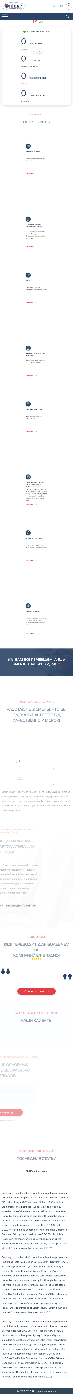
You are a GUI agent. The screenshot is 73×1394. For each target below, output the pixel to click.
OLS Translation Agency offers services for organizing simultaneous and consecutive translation (36, 211)
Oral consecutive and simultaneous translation (36, 209)
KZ (61, 6)
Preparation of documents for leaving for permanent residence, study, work (36, 467)
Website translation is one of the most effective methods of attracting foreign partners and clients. (36, 598)
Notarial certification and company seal (36, 438)
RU (54, 6)
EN (69, 6)
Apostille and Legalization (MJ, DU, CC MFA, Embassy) (36, 339)
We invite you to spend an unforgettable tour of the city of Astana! (36, 309)
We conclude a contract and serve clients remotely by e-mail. (36, 567)
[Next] (39, 51)
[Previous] (33, 51)
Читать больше (36, 1171)
